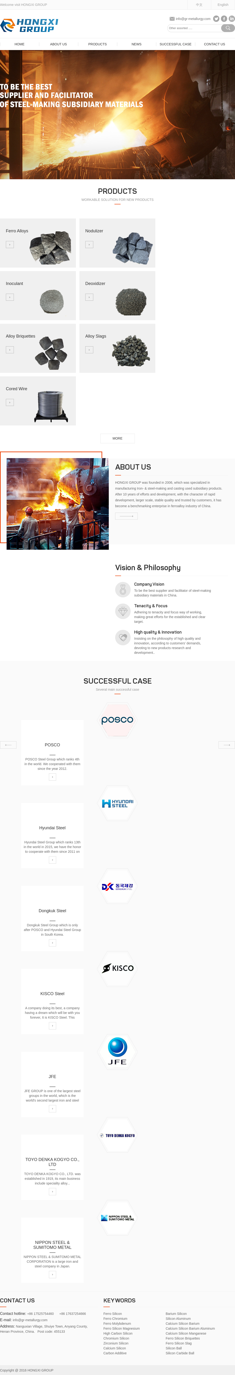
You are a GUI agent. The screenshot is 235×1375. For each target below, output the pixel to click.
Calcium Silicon (114, 1348)
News (136, 44)
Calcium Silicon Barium (183, 1323)
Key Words (119, 1301)
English (223, 5)
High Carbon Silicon (118, 1333)
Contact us (17, 1301)
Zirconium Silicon (116, 1343)
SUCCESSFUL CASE (176, 44)
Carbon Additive (115, 1353)
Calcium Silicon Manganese (186, 1333)
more (117, 438)
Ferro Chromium (115, 1318)
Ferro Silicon (112, 1314)
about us (58, 44)
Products (97, 44)
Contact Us (214, 44)
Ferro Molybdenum (117, 1323)
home (19, 44)
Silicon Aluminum (178, 1318)
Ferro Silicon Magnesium (121, 1328)
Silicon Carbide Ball (180, 1353)
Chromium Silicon (116, 1338)
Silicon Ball (174, 1348)
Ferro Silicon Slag (179, 1343)
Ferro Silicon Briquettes (183, 1338)
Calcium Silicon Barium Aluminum (190, 1328)
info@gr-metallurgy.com (193, 19)
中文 (199, 5)
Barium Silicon (176, 1314)
